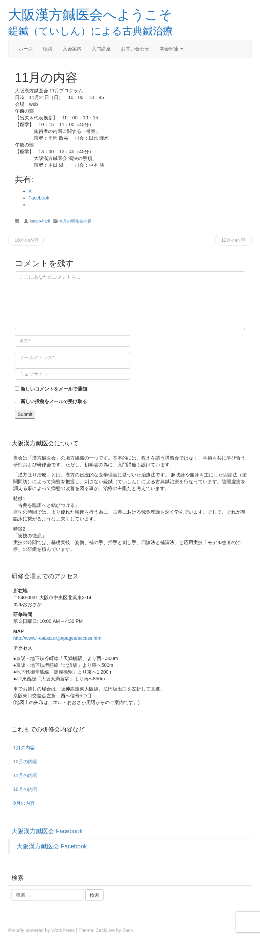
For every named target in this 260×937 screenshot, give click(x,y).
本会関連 (171, 48)
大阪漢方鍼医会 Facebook (47, 831)
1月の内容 (24, 747)
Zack (128, 930)
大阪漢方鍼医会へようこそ (90, 14)
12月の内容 (233, 240)
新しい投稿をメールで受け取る (54, 401)
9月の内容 (24, 803)
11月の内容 (25, 775)
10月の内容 (26, 240)
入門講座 (101, 48)
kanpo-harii (40, 221)
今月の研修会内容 (75, 221)
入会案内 (72, 48)
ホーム (26, 48)
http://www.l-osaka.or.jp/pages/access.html (58, 638)
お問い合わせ (135, 48)
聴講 (47, 48)
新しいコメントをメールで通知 (54, 389)
